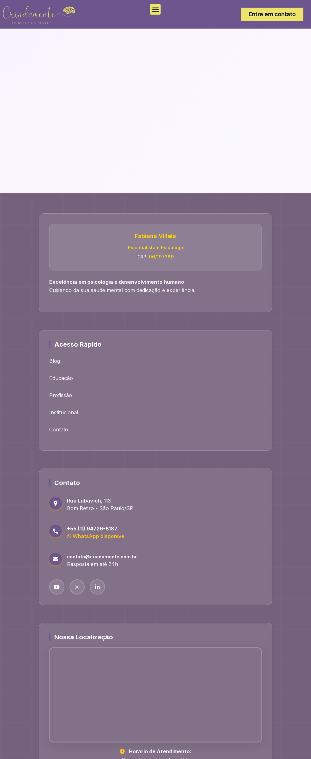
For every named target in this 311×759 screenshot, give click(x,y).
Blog (54, 361)
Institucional (63, 412)
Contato (58, 429)
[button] (155, 9)
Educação (61, 378)
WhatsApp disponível (96, 536)
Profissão (60, 395)
